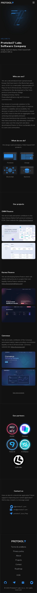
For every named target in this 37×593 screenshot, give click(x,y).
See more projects (18, 393)
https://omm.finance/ (26, 220)
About (18, 556)
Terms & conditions (18, 547)
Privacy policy (18, 551)
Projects (18, 560)
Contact (19, 564)
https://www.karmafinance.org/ (12, 284)
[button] (33, 2)
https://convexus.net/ (18, 347)
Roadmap (18, 569)
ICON (18, 575)
